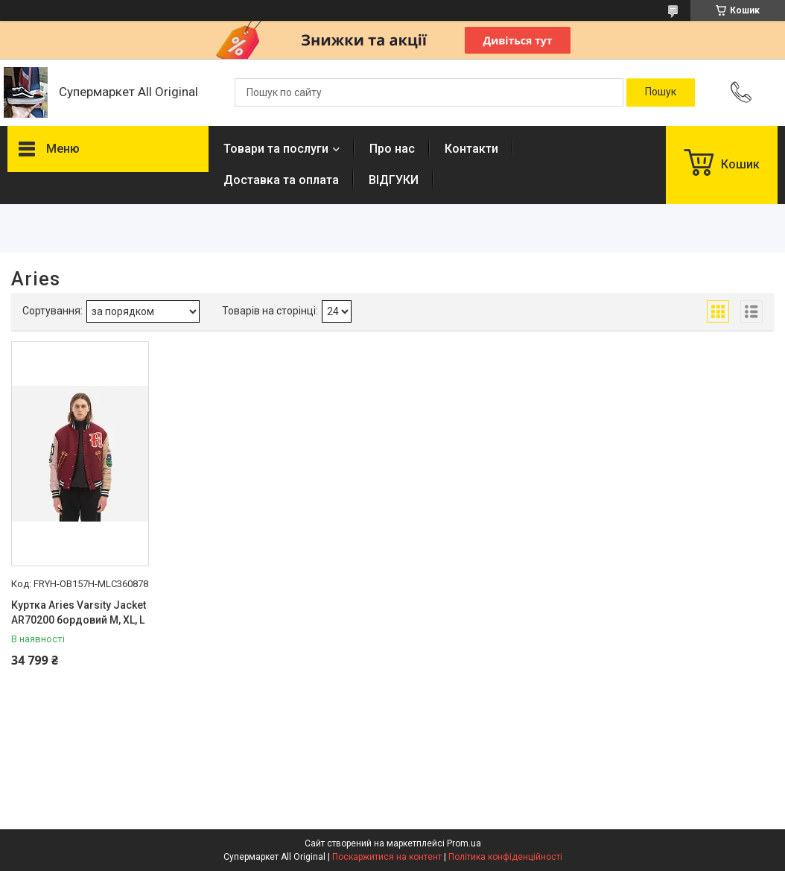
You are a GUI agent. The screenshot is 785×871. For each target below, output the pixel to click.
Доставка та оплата (281, 180)
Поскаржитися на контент (387, 857)
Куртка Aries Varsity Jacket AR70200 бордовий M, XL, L (78, 612)
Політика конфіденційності (505, 857)
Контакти (471, 149)
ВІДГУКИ (394, 180)
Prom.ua (464, 843)
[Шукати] (660, 92)
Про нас (392, 149)
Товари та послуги (275, 149)
